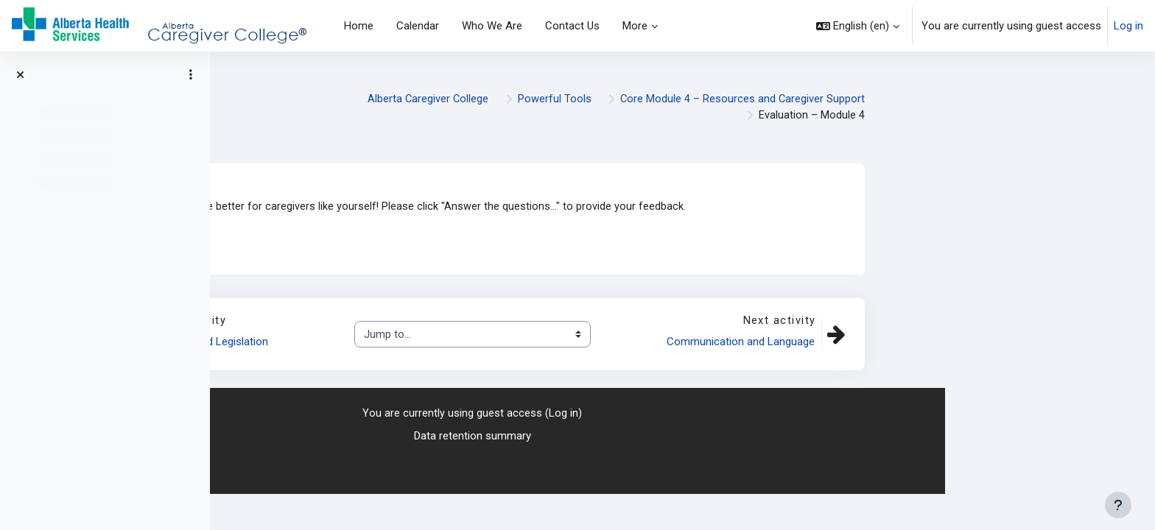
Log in (1128, 25)
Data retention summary (682, 436)
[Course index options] (191, 74)
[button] (858, 26)
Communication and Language (950, 343)
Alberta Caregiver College (635, 99)
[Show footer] (1118, 505)
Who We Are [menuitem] (492, 25)
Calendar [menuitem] (417, 25)
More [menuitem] (634, 25)
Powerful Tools (762, 99)
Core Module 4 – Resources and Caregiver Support (952, 99)
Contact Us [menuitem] (572, 25)
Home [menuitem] (358, 25)
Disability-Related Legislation (411, 343)
